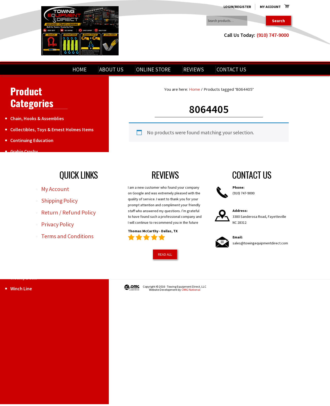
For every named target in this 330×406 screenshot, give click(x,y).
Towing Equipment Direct (80, 30)
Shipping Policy (59, 200)
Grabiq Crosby (24, 151)
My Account (270, 6)
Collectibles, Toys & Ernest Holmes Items (52, 129)
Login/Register (237, 6)
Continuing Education (31, 140)
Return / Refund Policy (68, 212)
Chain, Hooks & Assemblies (37, 118)
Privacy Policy (57, 224)
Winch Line (21, 289)
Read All (165, 254)
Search (278, 20)
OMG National (191, 290)
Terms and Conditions (67, 236)
